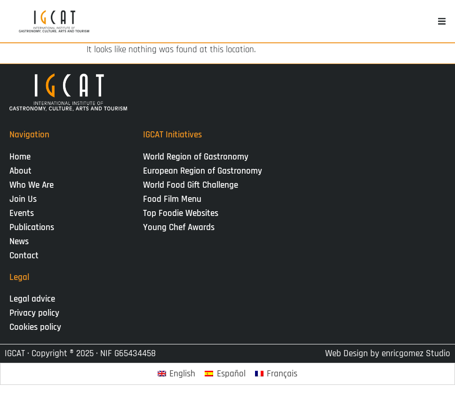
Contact (24, 256)
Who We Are (33, 185)
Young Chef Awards (179, 227)
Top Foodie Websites (180, 213)
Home (20, 157)
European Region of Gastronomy (202, 171)
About (22, 171)
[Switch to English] (176, 374)
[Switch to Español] (225, 374)
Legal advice (32, 299)
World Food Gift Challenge (190, 185)
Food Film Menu (172, 199)
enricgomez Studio (416, 353)
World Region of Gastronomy (195, 157)
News (21, 241)
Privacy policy (34, 313)
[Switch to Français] (276, 374)
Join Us (25, 199)
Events (24, 213)
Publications (34, 227)
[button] (441, 21)
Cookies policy (35, 327)
